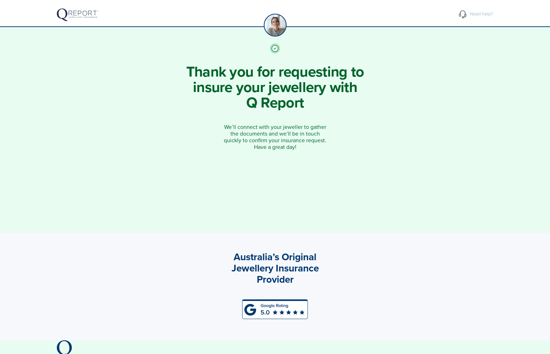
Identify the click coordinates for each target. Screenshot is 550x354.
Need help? (476, 15)
